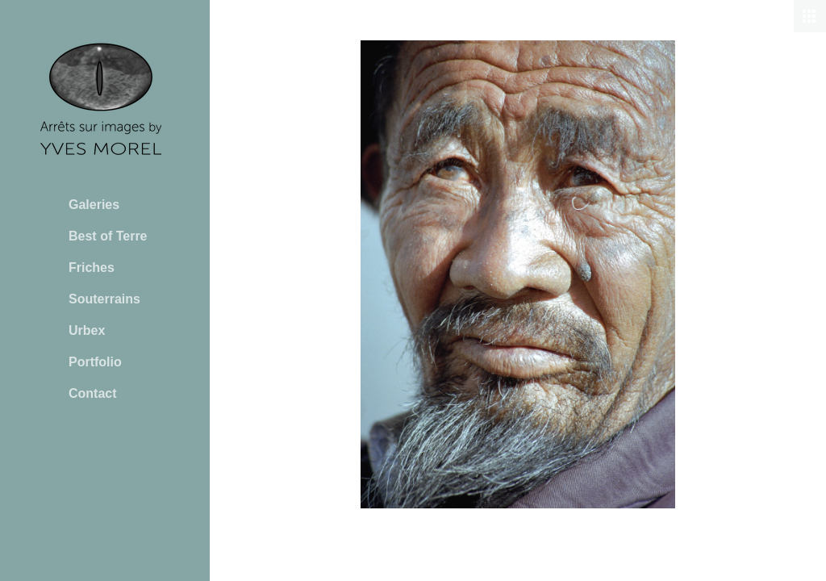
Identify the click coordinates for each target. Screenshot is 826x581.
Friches (92, 267)
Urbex (87, 330)
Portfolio (95, 362)
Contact (93, 393)
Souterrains (104, 299)
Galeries (94, 204)
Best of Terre (108, 236)
